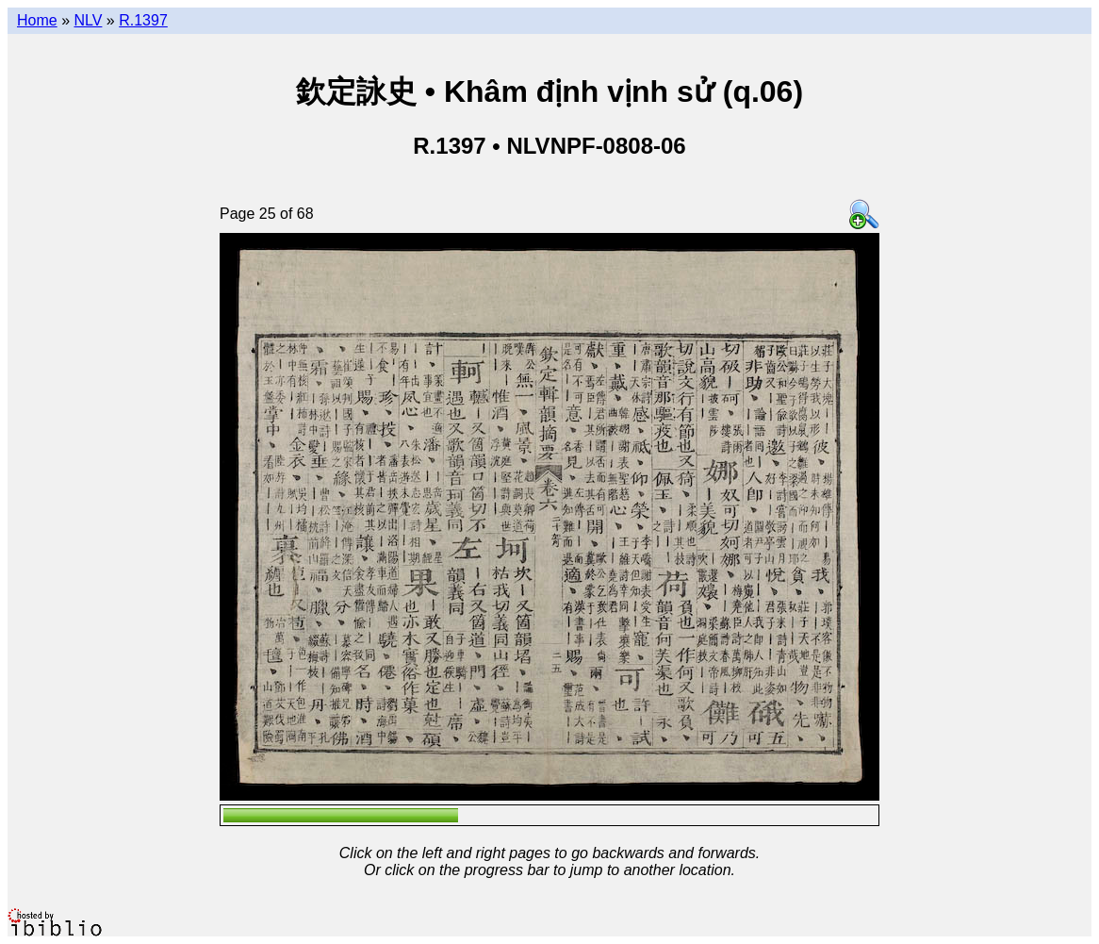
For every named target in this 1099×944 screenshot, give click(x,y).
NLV (88, 20)
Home (37, 20)
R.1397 (143, 20)
